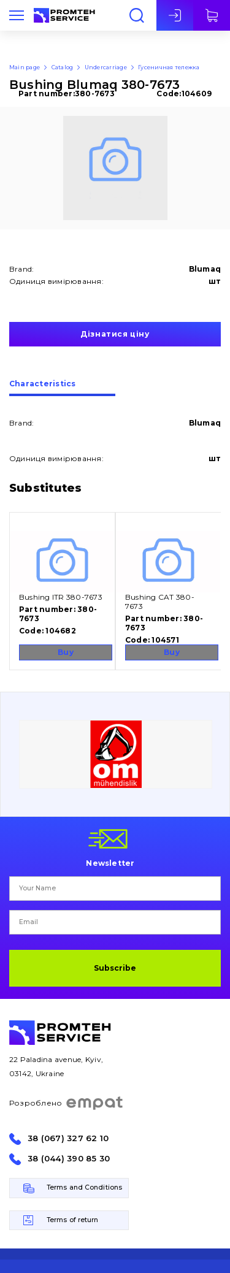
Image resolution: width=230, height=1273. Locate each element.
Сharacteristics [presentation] (42, 384)
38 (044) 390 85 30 (69, 1159)
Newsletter (110, 862)
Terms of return (73, 1220)
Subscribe (115, 968)
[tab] (62, 388)
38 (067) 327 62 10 (68, 1138)
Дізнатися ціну (114, 333)
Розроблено (66, 1103)
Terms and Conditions (84, 1187)
